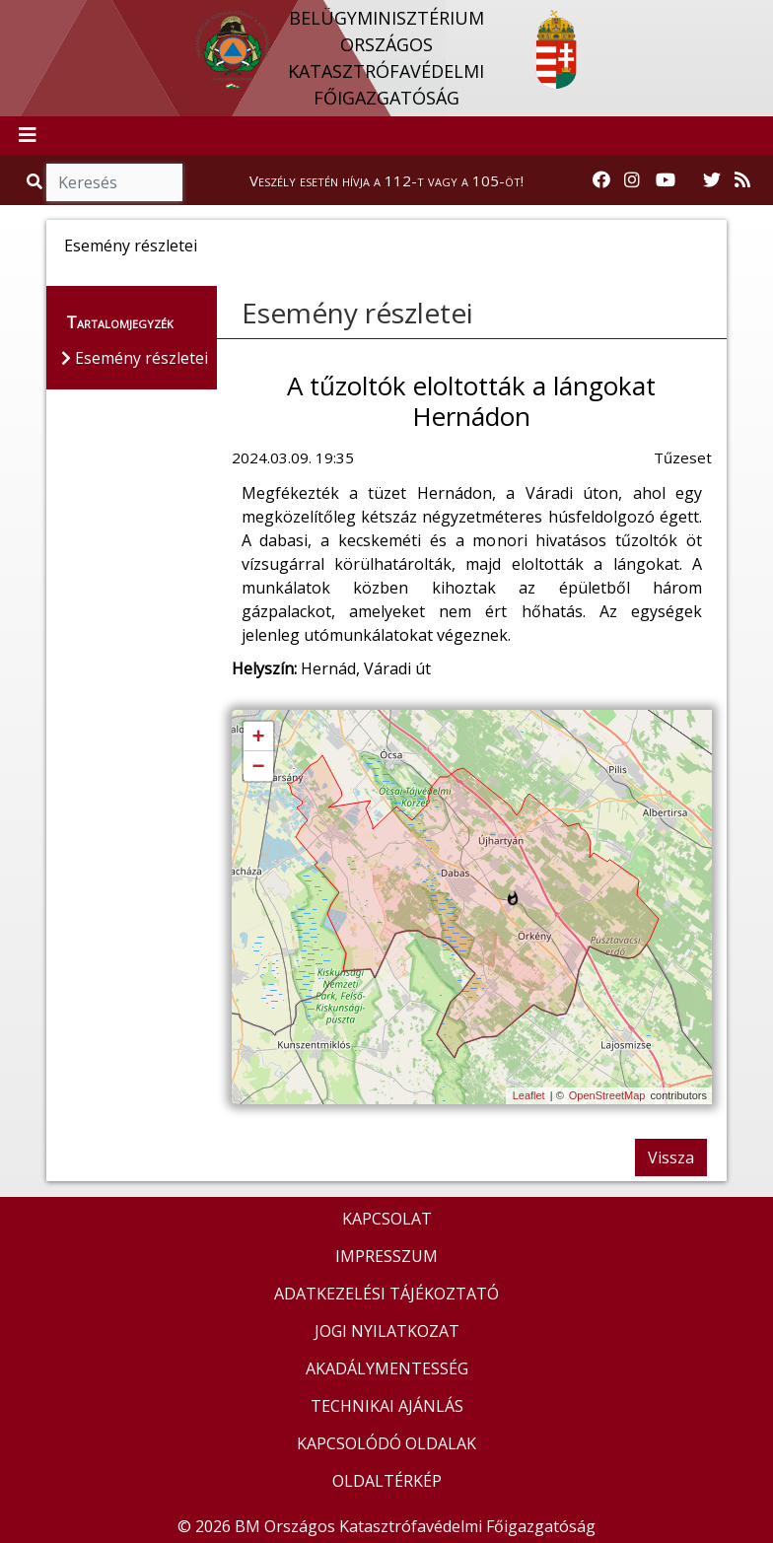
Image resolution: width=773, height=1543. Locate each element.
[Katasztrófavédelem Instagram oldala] (632, 180)
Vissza (671, 1157)
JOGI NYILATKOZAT (387, 1331)
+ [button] (257, 737)
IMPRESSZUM (386, 1256)
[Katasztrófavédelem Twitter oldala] (712, 180)
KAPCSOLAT (387, 1218)
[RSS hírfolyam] (742, 180)
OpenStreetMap (607, 1095)
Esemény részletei (357, 312)
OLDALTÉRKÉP (387, 1481)
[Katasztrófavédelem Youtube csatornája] (665, 180)
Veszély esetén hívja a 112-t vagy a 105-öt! (386, 180)
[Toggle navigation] (27, 136)
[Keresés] (114, 182)
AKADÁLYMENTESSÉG (387, 1368)
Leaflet (529, 1095)
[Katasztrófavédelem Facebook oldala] (601, 180)
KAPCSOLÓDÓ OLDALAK (386, 1443)
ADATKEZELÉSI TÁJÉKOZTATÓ (386, 1293)
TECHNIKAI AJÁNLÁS (387, 1406)
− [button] (257, 767)
